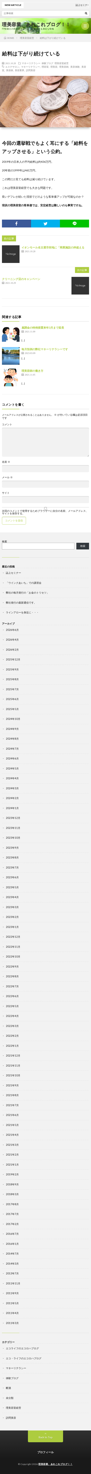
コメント (7, 424)
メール (7, 477)
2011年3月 (12, 1323)
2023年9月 (12, 847)
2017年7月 (12, 1214)
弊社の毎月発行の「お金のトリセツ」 (27, 592)
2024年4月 (12, 778)
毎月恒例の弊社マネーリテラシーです (44, 349)
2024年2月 (12, 798)
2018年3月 (12, 1194)
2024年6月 (12, 758)
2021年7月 (12, 1105)
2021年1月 (12, 1164)
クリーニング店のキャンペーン (21, 279)
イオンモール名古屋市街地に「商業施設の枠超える (52, 247)
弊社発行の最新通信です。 (21, 602)
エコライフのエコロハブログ (22, 1348)
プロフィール (45, 1452)
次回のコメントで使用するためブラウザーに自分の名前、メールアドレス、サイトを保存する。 (45, 512)
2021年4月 (12, 1134)
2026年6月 (12, 629)
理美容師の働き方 (32, 370)
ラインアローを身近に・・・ (22, 612)
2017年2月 (12, 1224)
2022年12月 (13, 936)
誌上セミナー (13, 572)
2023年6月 (12, 877)
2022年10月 (13, 956)
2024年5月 (12, 768)
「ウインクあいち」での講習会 (23, 582)
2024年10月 (13, 718)
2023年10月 (13, 837)
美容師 (9, 70)
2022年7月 (12, 986)
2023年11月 (13, 827)
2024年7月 (12, 748)
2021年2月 (12, 1154)
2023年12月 (13, 817)
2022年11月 (13, 946)
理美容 (53, 66)
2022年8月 (12, 976)
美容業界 (19, 70)
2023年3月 (12, 907)
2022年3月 (12, 1026)
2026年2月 (12, 649)
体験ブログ (47, 63)
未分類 (9, 1397)
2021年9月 (12, 1085)
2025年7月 (12, 689)
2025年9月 (12, 669)
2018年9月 (12, 1184)
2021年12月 (13, 1055)
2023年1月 (12, 926)
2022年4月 (12, 1016)
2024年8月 (12, 738)
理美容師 (64, 66)
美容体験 (75, 66)
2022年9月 (12, 966)
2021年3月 (12, 1144)
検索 (4, 541)
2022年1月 (12, 1045)
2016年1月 (12, 1243)
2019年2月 (12, 1174)
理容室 (45, 66)
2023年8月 (12, 857)
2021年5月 (12, 1125)
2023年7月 (12, 867)
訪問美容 (30, 70)
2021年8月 (12, 1095)
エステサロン (12, 66)
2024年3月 (12, 788)
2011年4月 (12, 1313)
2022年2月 (12, 1035)
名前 (6, 462)
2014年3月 (12, 1263)
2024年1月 (12, 808)
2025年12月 (13, 659)
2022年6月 (12, 996)
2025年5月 (12, 709)
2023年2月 (12, 916)
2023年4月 (12, 897)
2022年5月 (12, 1006)
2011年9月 (12, 1293)
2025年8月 (12, 679)
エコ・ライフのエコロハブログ (23, 1358)
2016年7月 (12, 1233)
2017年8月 (12, 1204)
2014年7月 (12, 1253)
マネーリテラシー (31, 63)
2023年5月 (12, 887)
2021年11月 (13, 1065)
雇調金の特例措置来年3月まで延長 (42, 327)
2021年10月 (13, 1075)
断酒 (8, 1387)
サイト (6, 493)
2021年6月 (12, 1115)
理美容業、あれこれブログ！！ (36, 24)
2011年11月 (13, 1283)
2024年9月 (12, 728)
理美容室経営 (61, 63)
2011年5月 (12, 1303)
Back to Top (46, 1437)
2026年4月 (12, 639)
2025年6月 (12, 699)
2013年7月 (12, 1273)
